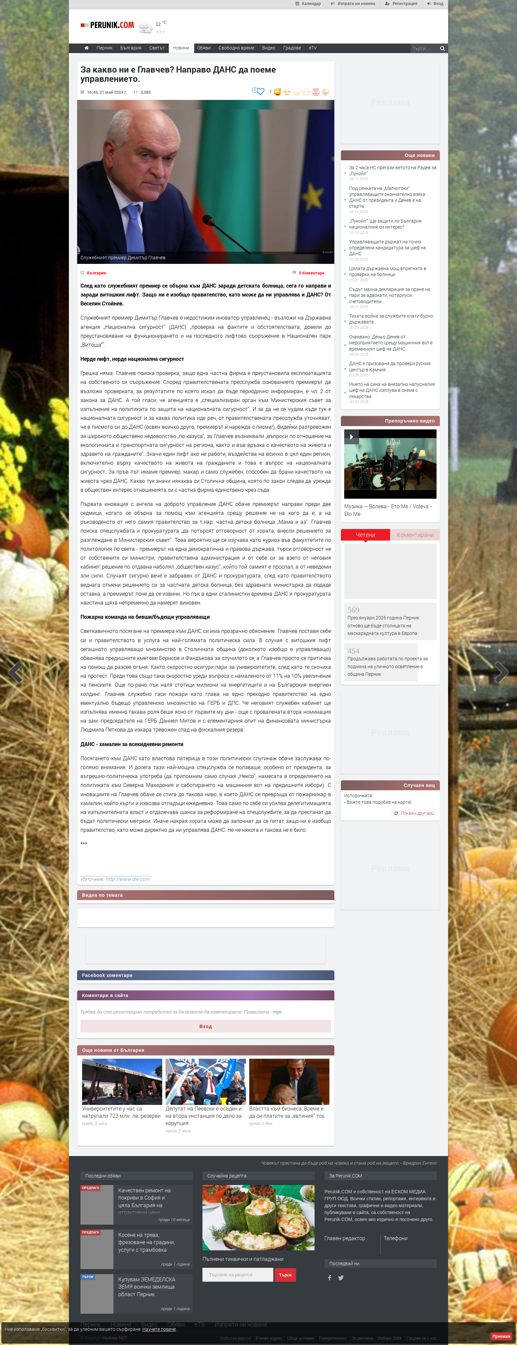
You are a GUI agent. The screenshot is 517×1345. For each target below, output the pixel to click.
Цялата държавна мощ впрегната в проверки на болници (387, 270)
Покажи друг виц (414, 812)
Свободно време (236, 46)
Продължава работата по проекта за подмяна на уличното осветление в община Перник (388, 665)
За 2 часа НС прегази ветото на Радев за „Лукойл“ (393, 169)
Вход (205, 1025)
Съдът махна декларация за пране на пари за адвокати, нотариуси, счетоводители (389, 294)
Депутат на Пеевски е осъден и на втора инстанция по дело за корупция (204, 1114)
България (96, 271)
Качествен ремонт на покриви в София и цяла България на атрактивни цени (144, 1199)
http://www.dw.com (128, 877)
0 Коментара (311, 271)
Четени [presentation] (365, 533)
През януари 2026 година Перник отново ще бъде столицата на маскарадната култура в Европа (383, 624)
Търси (285, 1273)
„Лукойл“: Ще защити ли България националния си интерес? (385, 222)
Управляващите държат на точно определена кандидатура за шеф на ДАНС (387, 246)
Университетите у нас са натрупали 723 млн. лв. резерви (121, 1111)
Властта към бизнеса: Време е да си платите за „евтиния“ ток (286, 1111)
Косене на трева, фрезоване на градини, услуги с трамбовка (146, 1241)
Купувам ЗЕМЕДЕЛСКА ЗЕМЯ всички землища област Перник (146, 1285)
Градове (292, 46)
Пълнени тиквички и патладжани (243, 1257)
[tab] (365, 536)
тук (277, 1010)
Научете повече (159, 1329)
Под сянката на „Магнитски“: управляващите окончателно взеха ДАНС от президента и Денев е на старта (387, 196)
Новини (181, 46)
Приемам (501, 1336)
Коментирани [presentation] (415, 533)
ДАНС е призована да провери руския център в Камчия (390, 365)
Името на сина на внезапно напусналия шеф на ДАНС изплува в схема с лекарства (392, 389)
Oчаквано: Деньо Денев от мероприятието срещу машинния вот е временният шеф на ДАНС (391, 341)
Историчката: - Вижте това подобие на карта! (377, 797)
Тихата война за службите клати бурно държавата (391, 318)
